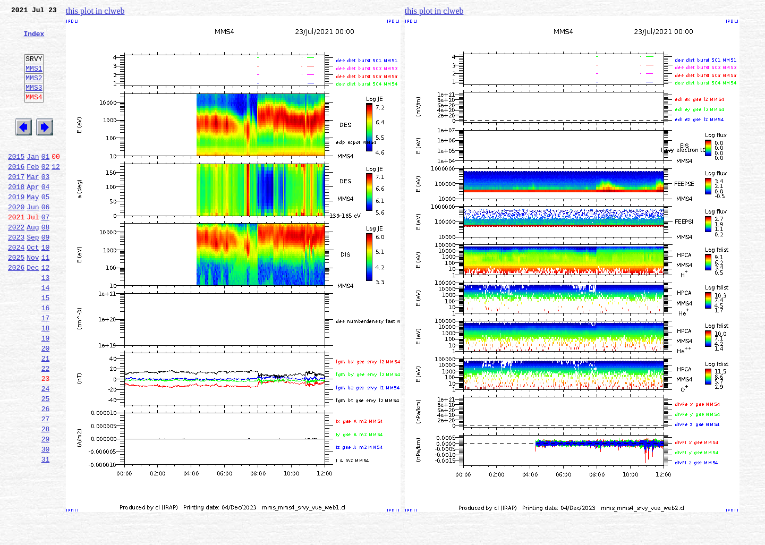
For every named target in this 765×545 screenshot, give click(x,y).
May (33, 228)
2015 (16, 181)
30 (45, 520)
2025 (16, 298)
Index (33, 40)
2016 (16, 193)
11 (45, 298)
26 (45, 474)
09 (45, 275)
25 (45, 462)
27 (45, 485)
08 (45, 263)
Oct (33, 287)
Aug (33, 263)
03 (45, 205)
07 (45, 252)
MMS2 (34, 92)
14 (45, 333)
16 (45, 357)
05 (45, 228)
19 (45, 392)
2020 (16, 240)
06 (45, 240)
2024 (16, 287)
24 (45, 450)
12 (56, 193)
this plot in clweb (95, 10)
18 (45, 380)
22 (45, 427)
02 (45, 193)
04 (45, 217)
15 (45, 345)
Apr (33, 217)
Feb (33, 193)
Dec (33, 310)
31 (45, 532)
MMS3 (34, 103)
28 (45, 497)
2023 (16, 275)
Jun (33, 240)
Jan (33, 181)
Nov (33, 298)
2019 (16, 228)
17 (45, 368)
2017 (16, 205)
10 (45, 287)
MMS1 (34, 81)
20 (45, 403)
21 (45, 415)
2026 (16, 310)
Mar (33, 205)
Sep (33, 275)
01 (45, 181)
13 (45, 322)
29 (45, 509)
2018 (16, 217)
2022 (16, 263)
